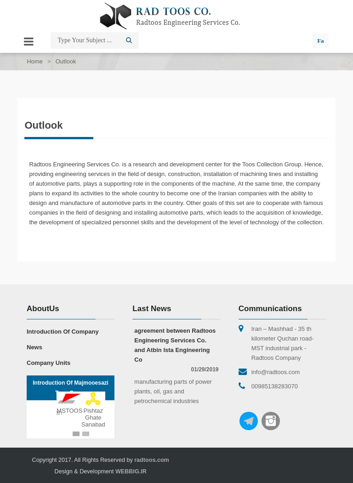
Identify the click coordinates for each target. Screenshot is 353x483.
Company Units (48, 362)
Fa (320, 40)
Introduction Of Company (63, 331)
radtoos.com (151, 460)
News (34, 347)
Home (35, 61)
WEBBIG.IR (131, 471)
